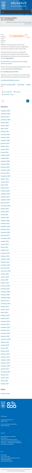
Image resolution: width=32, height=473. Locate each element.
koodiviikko (20, 84)
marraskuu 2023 (5, 176)
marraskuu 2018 (5, 339)
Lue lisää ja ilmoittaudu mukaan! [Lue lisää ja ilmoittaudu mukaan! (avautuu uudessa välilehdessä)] (10, 80)
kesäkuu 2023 (5, 188)
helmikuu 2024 (5, 167)
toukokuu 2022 (5, 220)
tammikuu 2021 (5, 265)
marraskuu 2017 (5, 372)
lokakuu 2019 (5, 306)
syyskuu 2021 (5, 244)
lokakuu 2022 (5, 208)
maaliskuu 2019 (5, 327)
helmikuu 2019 (5, 330)
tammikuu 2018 (5, 366)
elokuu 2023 (4, 185)
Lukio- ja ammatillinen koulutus (9, 439)
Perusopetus (4, 438)
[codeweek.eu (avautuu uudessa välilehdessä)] (9, 58)
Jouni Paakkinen (7, 92)
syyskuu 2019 (5, 309)
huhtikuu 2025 (5, 137)
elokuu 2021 (4, 247)
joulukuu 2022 (5, 202)
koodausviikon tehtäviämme (13, 69)
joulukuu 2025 (5, 116)
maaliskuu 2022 (5, 226)
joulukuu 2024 (5, 143)
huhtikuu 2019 (5, 324)
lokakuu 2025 (5, 122)
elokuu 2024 (4, 152)
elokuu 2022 (4, 214)
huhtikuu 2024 (5, 164)
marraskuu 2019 (5, 303)
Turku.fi (3, 433)
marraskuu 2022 (5, 205)
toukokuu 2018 (5, 354)
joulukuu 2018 (5, 336)
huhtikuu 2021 (5, 256)
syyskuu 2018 (5, 345)
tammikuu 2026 (5, 113)
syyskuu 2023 (5, 182)
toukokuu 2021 (5, 253)
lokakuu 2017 (5, 375)
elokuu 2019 (4, 312)
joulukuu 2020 (5, 268)
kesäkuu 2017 (5, 383)
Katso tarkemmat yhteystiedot (9, 424)
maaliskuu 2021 (5, 259)
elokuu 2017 (4, 380)
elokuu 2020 (4, 280)
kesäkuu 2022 (5, 217)
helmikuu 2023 (5, 197)
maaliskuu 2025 (5, 140)
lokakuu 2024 (5, 146)
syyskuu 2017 (5, 377)
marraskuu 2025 (5, 119)
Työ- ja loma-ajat (5, 456)
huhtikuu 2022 (5, 223)
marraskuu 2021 (5, 238)
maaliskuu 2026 (5, 110)
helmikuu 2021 (5, 262)
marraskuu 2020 (5, 271)
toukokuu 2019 (5, 321)
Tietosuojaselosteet (6, 459)
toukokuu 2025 (5, 134)
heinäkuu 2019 (5, 315)
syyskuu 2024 (5, 149)
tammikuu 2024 (5, 170)
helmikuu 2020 (5, 294)
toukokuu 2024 (5, 161)
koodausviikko (11, 84)
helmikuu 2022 (5, 229)
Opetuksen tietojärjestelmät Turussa (10, 458)
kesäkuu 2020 (5, 283)
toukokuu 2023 (5, 191)
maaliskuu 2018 (5, 360)
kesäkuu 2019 (5, 318)
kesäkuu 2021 (5, 250)
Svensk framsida (5, 425)
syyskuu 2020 (5, 277)
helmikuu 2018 (5, 363)
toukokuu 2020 (5, 286)
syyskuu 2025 (5, 125)
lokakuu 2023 (5, 179)
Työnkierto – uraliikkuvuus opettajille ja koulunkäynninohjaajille (11, 443)
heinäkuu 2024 (5, 155)
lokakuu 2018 (5, 342)
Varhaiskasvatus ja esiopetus (8, 436)
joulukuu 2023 (5, 173)
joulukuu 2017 (5, 369)
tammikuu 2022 (5, 232)
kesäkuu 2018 (5, 351)
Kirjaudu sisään (5, 393)
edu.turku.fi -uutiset (8, 94)
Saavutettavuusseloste (6, 461)
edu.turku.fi (19, 3)
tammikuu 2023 (5, 199)
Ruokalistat (4, 455)
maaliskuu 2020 (5, 291)
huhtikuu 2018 (5, 357)
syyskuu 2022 (5, 211)
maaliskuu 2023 (5, 194)
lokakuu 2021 (5, 241)
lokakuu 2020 (5, 274)
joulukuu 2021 (5, 235)
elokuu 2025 (4, 128)
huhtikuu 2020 (5, 288)
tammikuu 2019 (5, 333)
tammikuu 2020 (5, 297)
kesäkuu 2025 (5, 131)
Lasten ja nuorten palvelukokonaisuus (11, 441)
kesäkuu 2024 (5, 158)
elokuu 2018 (4, 348)
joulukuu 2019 (5, 300)
